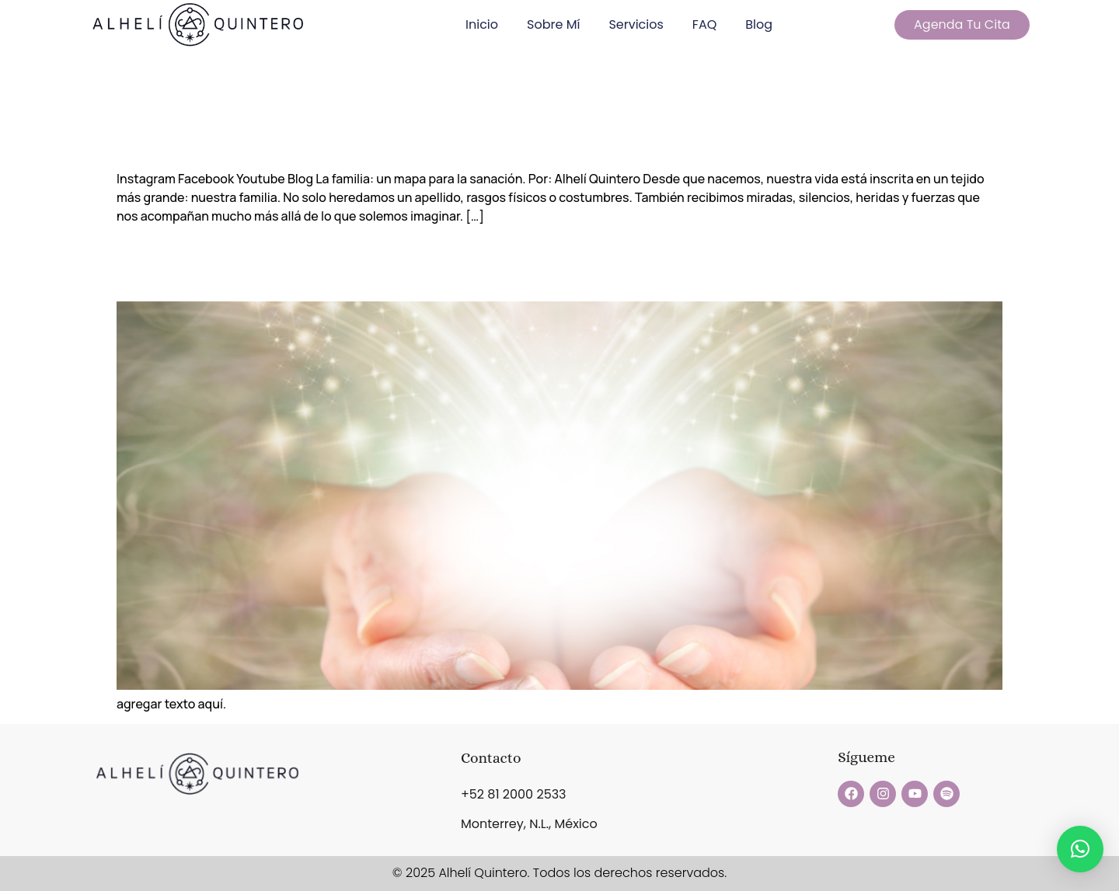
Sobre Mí (553, 24)
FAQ (704, 24)
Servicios (635, 24)
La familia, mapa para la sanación (437, 130)
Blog (758, 24)
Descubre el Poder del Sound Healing (473, 262)
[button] (1080, 849)
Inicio (481, 24)
